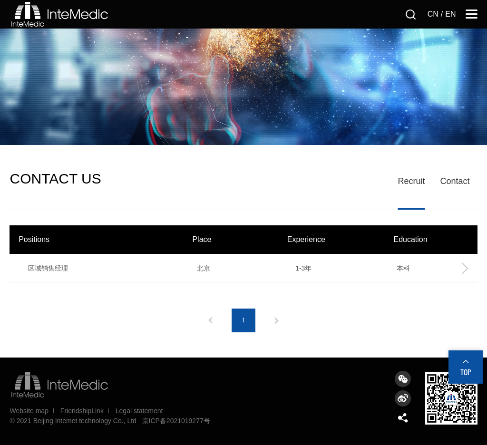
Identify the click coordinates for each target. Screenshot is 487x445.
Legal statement (139, 411)
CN (433, 14)
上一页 (210, 320)
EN (450, 14)
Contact (454, 181)
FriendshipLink (82, 411)
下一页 (277, 320)
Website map (29, 411)
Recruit (411, 181)
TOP (465, 372)
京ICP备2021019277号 (176, 421)
